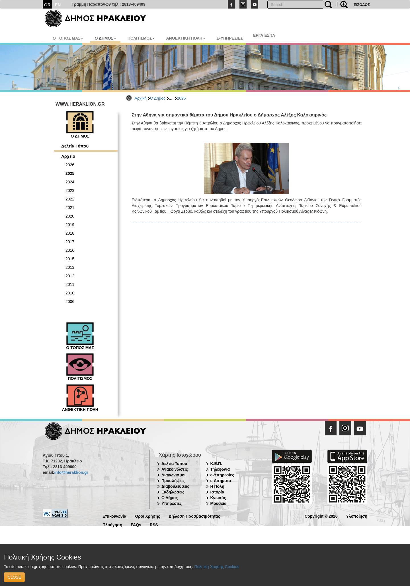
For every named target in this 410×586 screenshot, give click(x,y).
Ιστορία (217, 492)
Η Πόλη (217, 486)
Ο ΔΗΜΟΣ (105, 38)
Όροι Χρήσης (147, 516)
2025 (181, 98)
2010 (69, 293)
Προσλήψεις (173, 480)
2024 (69, 182)
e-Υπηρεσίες (222, 475)
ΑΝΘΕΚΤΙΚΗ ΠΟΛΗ (185, 38)
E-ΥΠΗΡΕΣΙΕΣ (230, 38)
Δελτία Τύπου (75, 146)
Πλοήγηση (112, 524)
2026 (69, 165)
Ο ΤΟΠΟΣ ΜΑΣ (68, 38)
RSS (154, 524)
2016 (69, 250)
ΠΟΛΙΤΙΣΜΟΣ (141, 38)
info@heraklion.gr (71, 472)
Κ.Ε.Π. (216, 463)
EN (58, 4)
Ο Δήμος (157, 98)
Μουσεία (218, 503)
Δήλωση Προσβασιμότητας (194, 516)
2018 (69, 233)
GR (47, 4)
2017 (69, 241)
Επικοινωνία (114, 516)
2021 (69, 207)
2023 (69, 190)
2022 (69, 199)
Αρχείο (68, 156)
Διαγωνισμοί (173, 475)
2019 (69, 224)
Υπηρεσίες (171, 503)
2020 (69, 216)
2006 (69, 301)
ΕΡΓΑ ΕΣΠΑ (264, 35)
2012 (69, 276)
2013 (69, 267)
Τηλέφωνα (220, 469)
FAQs (136, 524)
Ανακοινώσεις (174, 469)
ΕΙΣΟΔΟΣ (362, 5)
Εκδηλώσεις (172, 492)
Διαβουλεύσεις (175, 486)
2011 (69, 284)
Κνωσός (218, 497)
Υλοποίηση (356, 516)
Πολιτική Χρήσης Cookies (216, 566)
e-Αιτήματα (220, 480)
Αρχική (141, 98)
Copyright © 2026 (321, 516)
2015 (69, 259)
